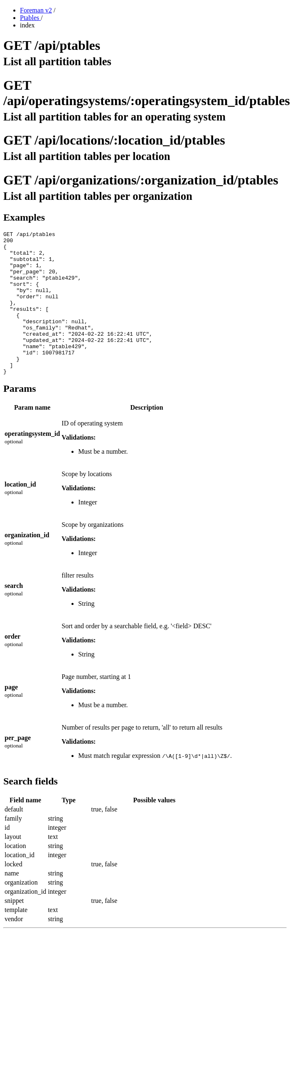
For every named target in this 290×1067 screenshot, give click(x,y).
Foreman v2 (36, 10)
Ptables (30, 17)
